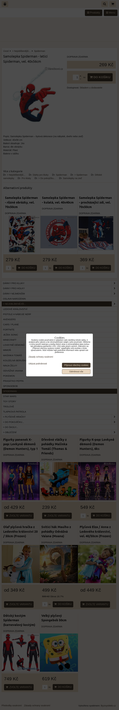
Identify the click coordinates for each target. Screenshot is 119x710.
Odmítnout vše (76, 371)
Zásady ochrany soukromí (41, 357)
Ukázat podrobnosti (38, 364)
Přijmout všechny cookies (76, 365)
